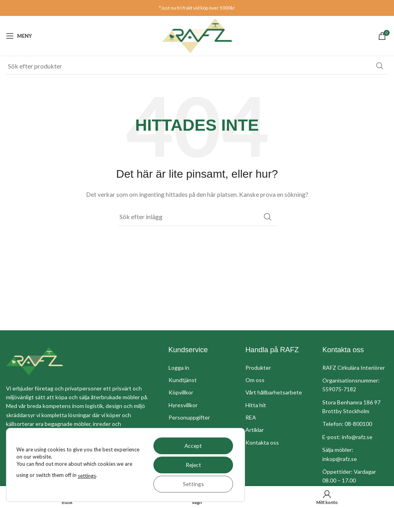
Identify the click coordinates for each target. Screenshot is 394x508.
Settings (192, 484)
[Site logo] (197, 35)
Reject (192, 464)
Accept (192, 445)
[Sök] (197, 66)
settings (87, 476)
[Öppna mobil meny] (19, 36)
